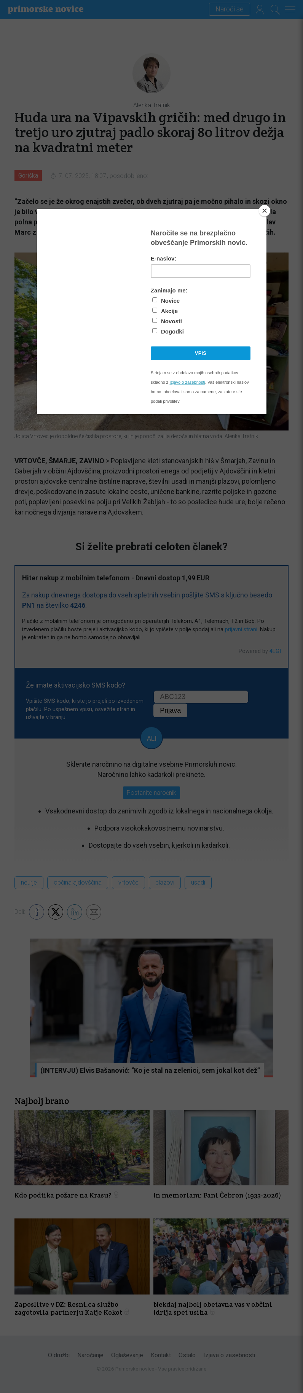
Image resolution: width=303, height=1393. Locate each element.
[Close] (264, 210)
